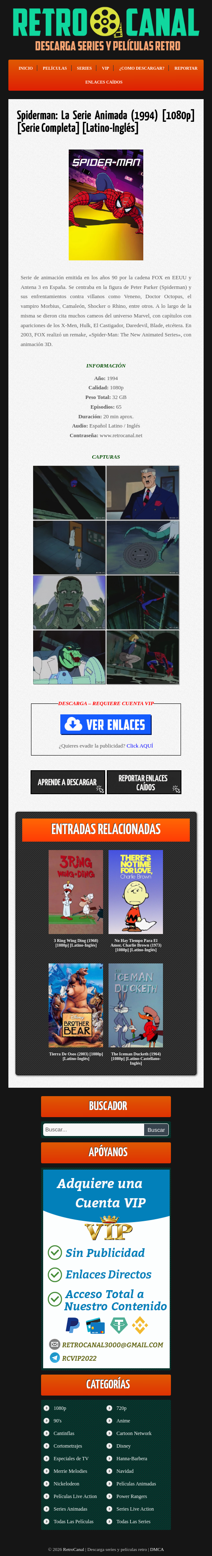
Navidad (125, 1471)
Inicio (25, 68)
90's (58, 1421)
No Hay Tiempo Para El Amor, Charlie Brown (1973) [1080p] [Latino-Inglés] (136, 945)
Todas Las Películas (73, 1522)
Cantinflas (64, 1433)
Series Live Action (135, 1509)
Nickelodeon (66, 1484)
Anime (123, 1421)
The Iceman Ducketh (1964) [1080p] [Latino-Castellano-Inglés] (136, 1058)
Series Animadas (70, 1509)
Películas (55, 68)
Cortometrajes (68, 1446)
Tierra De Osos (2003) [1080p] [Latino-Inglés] (76, 1056)
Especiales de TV (71, 1459)
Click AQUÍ (140, 746)
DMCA (157, 1549)
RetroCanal (73, 1549)
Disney (123, 1446)
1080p (60, 1408)
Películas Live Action (75, 1496)
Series (84, 68)
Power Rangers (131, 1496)
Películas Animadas (136, 1484)
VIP (105, 68)
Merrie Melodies (70, 1471)
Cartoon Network (134, 1433)
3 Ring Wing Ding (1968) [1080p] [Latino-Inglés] (76, 942)
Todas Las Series (133, 1522)
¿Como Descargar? (141, 68)
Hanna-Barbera (131, 1459)
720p (121, 1408)
